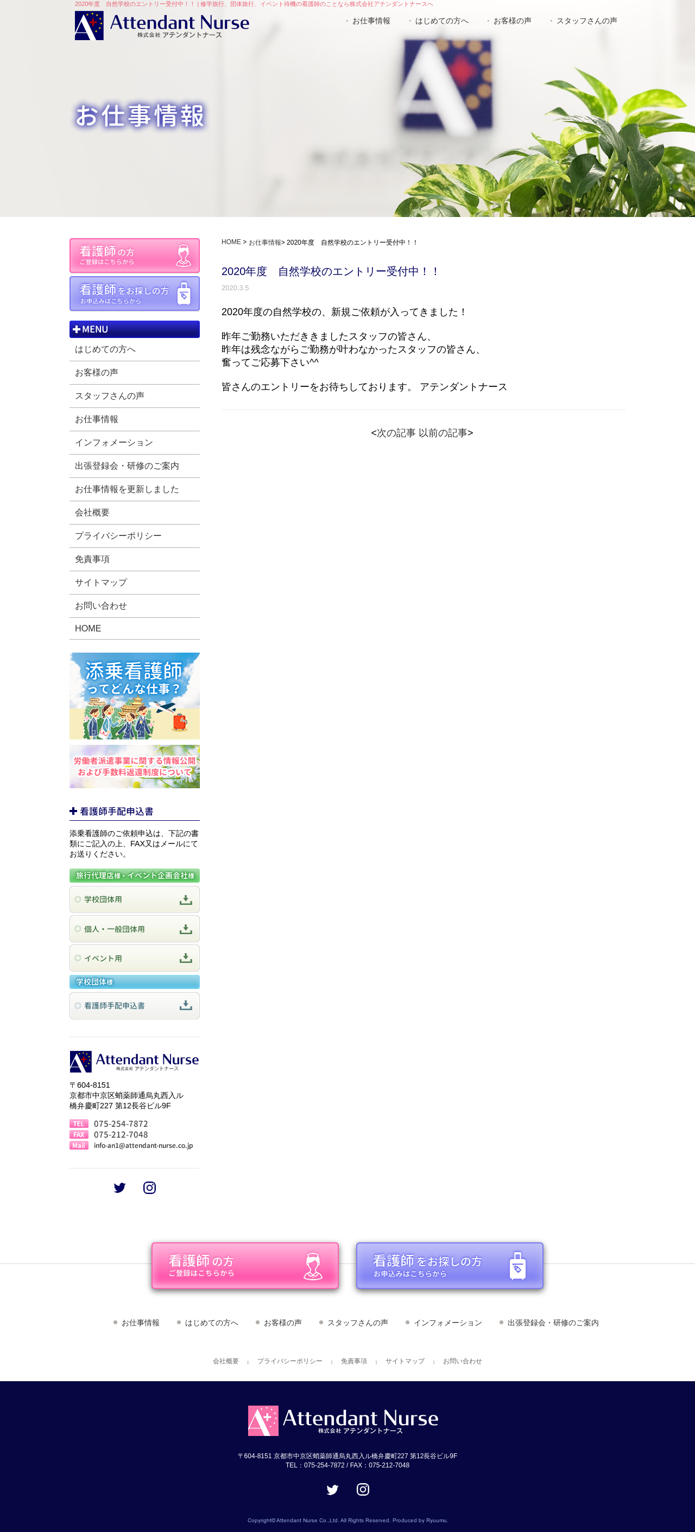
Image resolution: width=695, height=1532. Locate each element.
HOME (88, 628)
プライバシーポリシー (118, 535)
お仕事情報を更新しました (127, 489)
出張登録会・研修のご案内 (127, 465)
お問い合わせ (101, 605)
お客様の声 (513, 20)
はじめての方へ (442, 20)
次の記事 (396, 432)
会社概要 (92, 512)
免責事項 (92, 559)
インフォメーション (114, 442)
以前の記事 (443, 432)
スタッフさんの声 (587, 20)
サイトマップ (101, 582)
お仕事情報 (371, 20)
